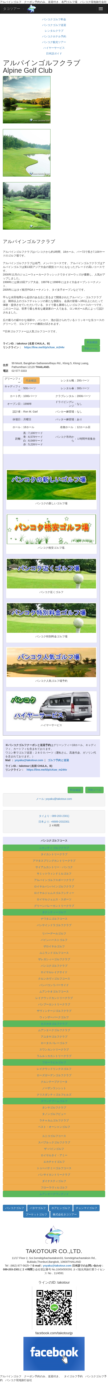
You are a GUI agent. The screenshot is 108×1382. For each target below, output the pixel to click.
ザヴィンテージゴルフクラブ (54, 1010)
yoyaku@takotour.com (59, 798)
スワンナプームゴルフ (54, 1101)
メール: (41, 798)
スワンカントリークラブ (54, 1049)
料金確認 (92, 342)
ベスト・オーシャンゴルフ (54, 1126)
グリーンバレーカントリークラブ (54, 905)
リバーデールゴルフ (54, 933)
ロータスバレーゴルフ (54, 1043)
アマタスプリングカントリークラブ (54, 860)
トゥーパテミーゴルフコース (54, 1168)
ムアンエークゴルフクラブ (54, 1030)
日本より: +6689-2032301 (53, 821)
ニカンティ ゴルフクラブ (54, 847)
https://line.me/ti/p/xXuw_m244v (44, 347)
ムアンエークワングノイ (54, 1193)
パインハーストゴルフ (54, 939)
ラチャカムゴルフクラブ (54, 1120)
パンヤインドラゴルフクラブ (54, 925)
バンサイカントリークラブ (54, 1174)
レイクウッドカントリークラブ (54, 997)
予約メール (91, 348)
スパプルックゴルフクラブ (54, 1142)
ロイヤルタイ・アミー (54, 1155)
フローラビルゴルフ (54, 1062)
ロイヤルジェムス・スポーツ (54, 899)
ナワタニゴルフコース (54, 918)
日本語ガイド (54, 53)
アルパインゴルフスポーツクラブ (54, 880)
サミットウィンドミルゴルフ (54, 873)
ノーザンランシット (54, 1088)
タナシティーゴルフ (54, 912)
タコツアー (11, 9)
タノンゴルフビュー (54, 1113)
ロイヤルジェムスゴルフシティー (54, 892)
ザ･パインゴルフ (54, 1148)
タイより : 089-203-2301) (54, 815)
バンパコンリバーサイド (54, 985)
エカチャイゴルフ (54, 1161)
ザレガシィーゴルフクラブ (54, 959)
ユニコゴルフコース (54, 1135)
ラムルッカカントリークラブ (54, 1055)
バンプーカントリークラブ (54, 1004)
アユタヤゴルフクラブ (54, 1036)
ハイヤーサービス (54, 47)
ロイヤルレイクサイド (54, 972)
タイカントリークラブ (54, 854)
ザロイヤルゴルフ (54, 946)
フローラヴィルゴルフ (54, 1187)
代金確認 (31, 380)
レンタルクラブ (54, 30)
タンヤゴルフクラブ (54, 1107)
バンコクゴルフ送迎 (54, 25)
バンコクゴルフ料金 (54, 19)
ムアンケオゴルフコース (54, 991)
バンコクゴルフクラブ (54, 965)
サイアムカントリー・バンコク (54, 867)
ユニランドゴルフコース (54, 952)
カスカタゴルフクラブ (54, 1023)
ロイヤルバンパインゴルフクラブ (54, 886)
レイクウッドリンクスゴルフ (54, 1068)
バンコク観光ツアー (54, 42)
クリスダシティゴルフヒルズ (54, 1094)
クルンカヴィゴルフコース (54, 978)
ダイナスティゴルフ (54, 1181)
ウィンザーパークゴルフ (54, 1017)
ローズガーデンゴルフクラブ (54, 1075)
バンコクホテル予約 (54, 36)
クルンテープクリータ (54, 1081)
